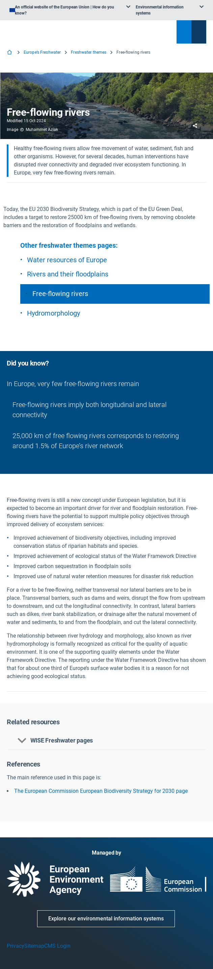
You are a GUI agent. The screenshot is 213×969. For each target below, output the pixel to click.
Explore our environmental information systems (106, 918)
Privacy (15, 946)
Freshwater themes (88, 52)
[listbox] (70, 10)
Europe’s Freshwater (42, 52)
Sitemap (34, 946)
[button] (106, 740)
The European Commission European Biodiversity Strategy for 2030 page (101, 791)
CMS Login (57, 946)
